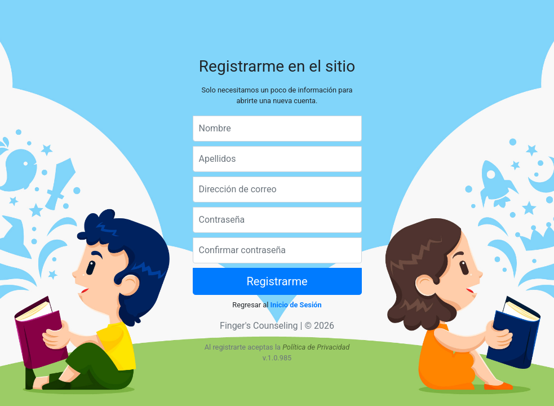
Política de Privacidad (315, 347)
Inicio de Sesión (295, 305)
